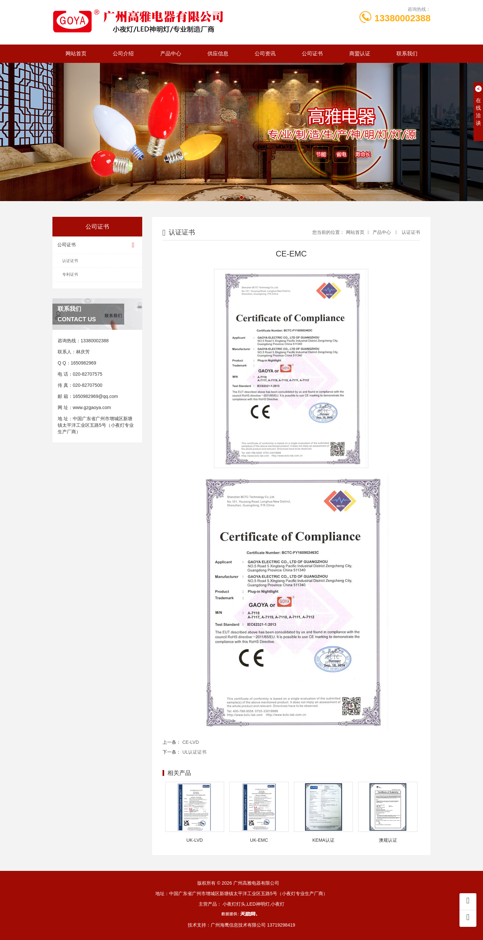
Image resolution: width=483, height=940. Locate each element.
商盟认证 (359, 53)
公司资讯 (265, 53)
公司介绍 (123, 53)
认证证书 (70, 260)
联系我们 (406, 53)
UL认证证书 (195, 752)
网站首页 (76, 53)
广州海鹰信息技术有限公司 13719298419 (253, 925)
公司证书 (312, 53)
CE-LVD (191, 742)
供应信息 (217, 53)
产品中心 (170, 53)
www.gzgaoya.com (92, 407)
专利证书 (70, 274)
